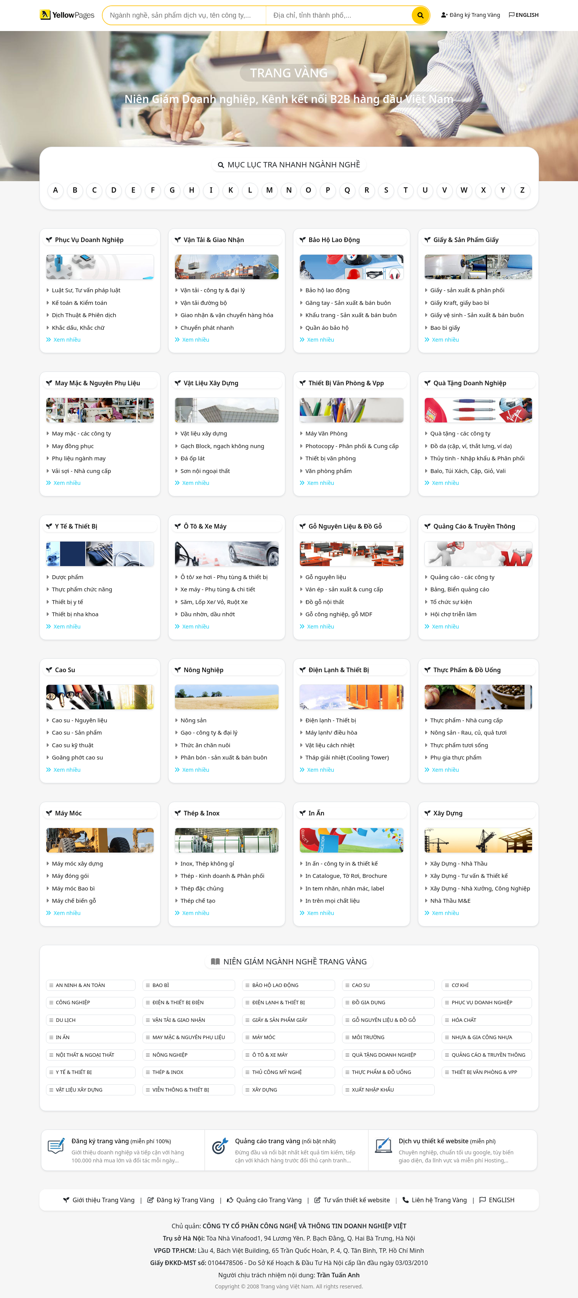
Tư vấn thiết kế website (357, 1200)
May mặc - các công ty (81, 433)
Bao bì (160, 985)
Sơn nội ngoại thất (205, 471)
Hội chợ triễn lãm (453, 614)
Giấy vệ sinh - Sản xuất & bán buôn (477, 315)
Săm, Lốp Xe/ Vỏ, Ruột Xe (213, 602)
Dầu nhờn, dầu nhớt (207, 614)
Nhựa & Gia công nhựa (482, 1037)
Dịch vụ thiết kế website (447, 1141)
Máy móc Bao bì (73, 888)
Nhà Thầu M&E (450, 900)
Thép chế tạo (197, 900)
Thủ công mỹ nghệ (277, 1072)
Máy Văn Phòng (326, 433)
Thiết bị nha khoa (75, 614)
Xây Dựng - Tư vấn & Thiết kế (469, 875)
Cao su (65, 670)
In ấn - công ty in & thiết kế (341, 863)
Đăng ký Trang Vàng (470, 14)
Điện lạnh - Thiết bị (330, 720)
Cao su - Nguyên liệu (79, 720)
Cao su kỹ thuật (72, 745)
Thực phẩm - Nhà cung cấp (466, 720)
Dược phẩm (67, 577)
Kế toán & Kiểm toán (79, 302)
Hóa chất (464, 1019)
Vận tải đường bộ (203, 302)
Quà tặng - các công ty (460, 433)
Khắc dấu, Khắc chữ (78, 327)
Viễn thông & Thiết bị (180, 1089)
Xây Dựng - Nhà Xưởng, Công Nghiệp (480, 888)
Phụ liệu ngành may (78, 458)
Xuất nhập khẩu (373, 1089)
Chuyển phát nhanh (207, 327)
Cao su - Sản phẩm (77, 732)
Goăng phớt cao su (77, 757)
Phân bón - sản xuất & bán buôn (223, 757)
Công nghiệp (73, 1002)
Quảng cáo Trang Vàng (269, 1200)
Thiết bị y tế (67, 602)
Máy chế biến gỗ (74, 900)
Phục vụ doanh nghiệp (89, 240)
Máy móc (68, 813)
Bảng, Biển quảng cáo (459, 589)
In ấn (316, 813)
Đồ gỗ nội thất (324, 602)
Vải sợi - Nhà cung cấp (81, 471)
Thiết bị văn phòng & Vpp (346, 383)
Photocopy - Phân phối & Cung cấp (352, 446)
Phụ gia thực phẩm (455, 757)
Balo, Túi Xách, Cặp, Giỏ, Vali (468, 471)
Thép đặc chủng (201, 888)
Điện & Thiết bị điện (178, 1002)
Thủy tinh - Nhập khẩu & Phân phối (477, 458)
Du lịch (65, 1019)
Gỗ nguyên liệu (325, 577)
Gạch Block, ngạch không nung (222, 446)
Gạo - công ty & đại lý (208, 732)
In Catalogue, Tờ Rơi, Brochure (346, 875)
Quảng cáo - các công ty (462, 577)
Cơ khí (460, 985)
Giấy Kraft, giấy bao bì (459, 302)
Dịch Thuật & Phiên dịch (84, 315)
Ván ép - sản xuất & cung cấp (344, 589)
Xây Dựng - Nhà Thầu (458, 863)
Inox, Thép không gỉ (207, 863)
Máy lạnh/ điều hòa (331, 732)
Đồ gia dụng (368, 1002)
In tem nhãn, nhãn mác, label (344, 888)
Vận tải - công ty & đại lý (212, 290)
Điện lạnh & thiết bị (339, 670)
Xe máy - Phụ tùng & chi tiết (217, 589)
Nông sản (193, 720)
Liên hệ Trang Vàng (439, 1200)
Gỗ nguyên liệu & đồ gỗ (345, 526)
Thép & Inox (202, 813)
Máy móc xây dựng (77, 863)
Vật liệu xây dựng (211, 383)
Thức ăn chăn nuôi (205, 745)
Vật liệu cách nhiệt (329, 745)
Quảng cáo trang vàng (285, 1141)
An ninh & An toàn (80, 985)
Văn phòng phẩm (328, 471)
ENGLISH (524, 14)
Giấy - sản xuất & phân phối (467, 290)
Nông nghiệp (204, 670)
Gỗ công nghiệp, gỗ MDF (338, 614)
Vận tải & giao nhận (214, 240)
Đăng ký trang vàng (121, 1141)
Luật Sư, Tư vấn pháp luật (86, 290)
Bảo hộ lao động (334, 240)
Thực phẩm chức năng (82, 589)
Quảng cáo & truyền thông (475, 526)
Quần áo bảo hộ (327, 327)
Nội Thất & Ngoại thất (85, 1054)
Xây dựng (448, 813)
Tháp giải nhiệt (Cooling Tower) (347, 757)
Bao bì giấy (445, 327)
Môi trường (368, 1037)
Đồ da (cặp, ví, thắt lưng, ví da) (470, 446)
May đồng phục (72, 446)
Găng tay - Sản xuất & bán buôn (348, 302)
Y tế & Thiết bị (76, 526)
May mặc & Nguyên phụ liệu (97, 383)
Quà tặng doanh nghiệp (470, 383)
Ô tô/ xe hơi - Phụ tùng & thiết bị (224, 577)
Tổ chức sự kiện (451, 602)
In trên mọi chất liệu (332, 900)
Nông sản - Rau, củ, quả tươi (468, 732)
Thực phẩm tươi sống (459, 745)
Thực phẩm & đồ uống (467, 670)
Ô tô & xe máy (205, 526)
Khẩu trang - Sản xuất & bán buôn (350, 315)
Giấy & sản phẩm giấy (466, 240)
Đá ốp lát (192, 458)
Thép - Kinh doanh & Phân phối (222, 875)
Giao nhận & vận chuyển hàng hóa (226, 315)
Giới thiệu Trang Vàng (104, 1200)
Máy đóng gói (70, 875)
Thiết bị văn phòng (330, 458)
